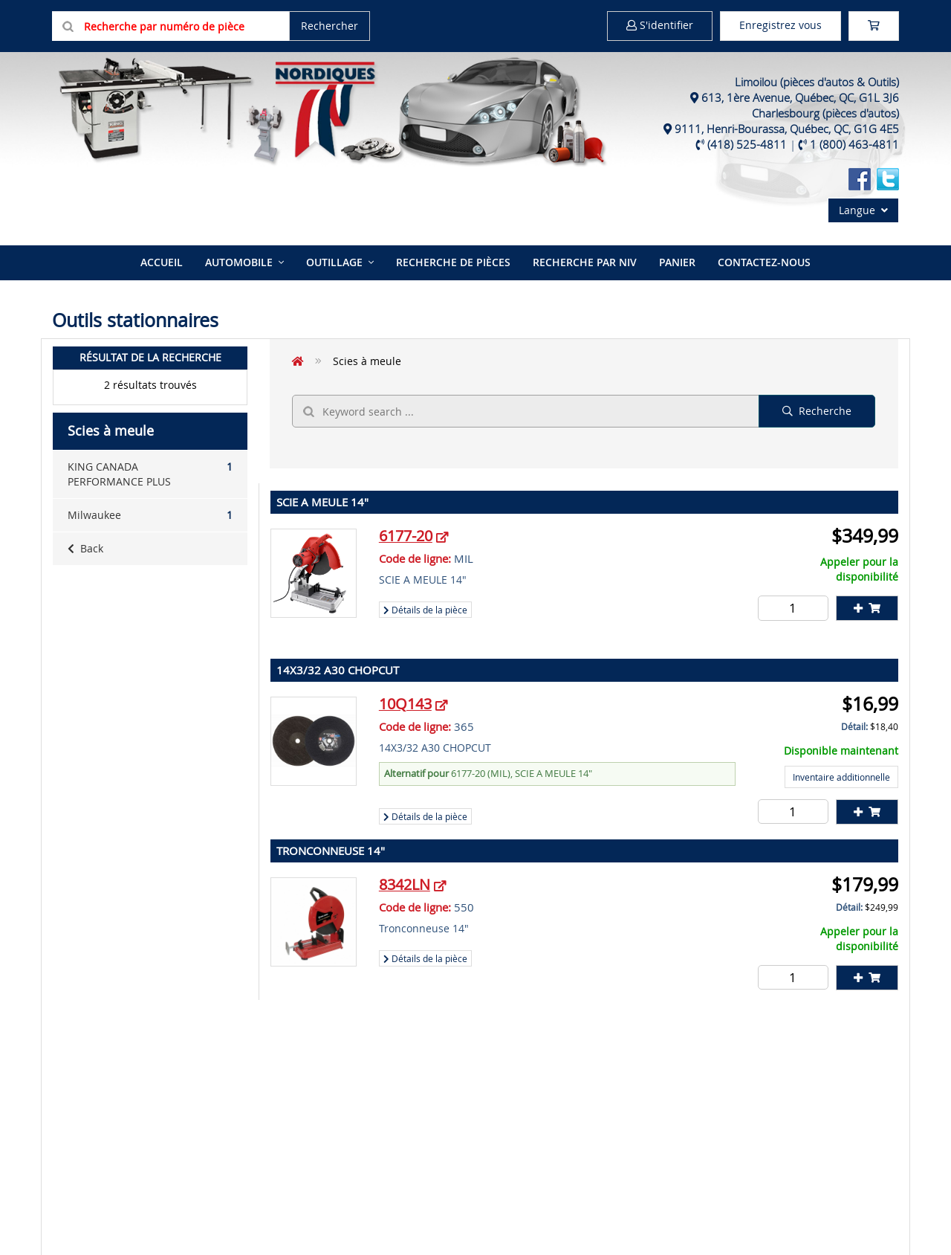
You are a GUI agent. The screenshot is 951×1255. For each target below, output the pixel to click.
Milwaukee (150, 515)
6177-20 (405, 536)
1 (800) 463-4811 (854, 144)
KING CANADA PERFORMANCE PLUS (150, 473)
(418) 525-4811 (747, 144)
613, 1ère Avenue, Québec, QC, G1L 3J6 (800, 97)
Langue (863, 210)
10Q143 (405, 704)
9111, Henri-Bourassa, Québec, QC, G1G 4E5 (787, 128)
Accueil (161, 262)
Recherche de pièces (453, 262)
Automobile (239, 262)
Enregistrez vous (780, 25)
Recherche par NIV (585, 262)
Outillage (334, 262)
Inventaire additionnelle (841, 777)
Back (85, 548)
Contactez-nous (764, 262)
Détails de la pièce (425, 610)
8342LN (404, 884)
